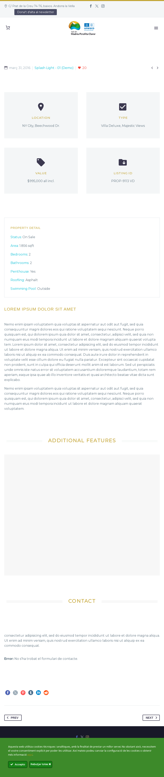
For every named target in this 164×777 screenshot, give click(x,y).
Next (152, 717)
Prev (11, 717)
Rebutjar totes (41, 764)
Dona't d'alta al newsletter (35, 12)
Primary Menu (156, 28)
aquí (30, 755)
